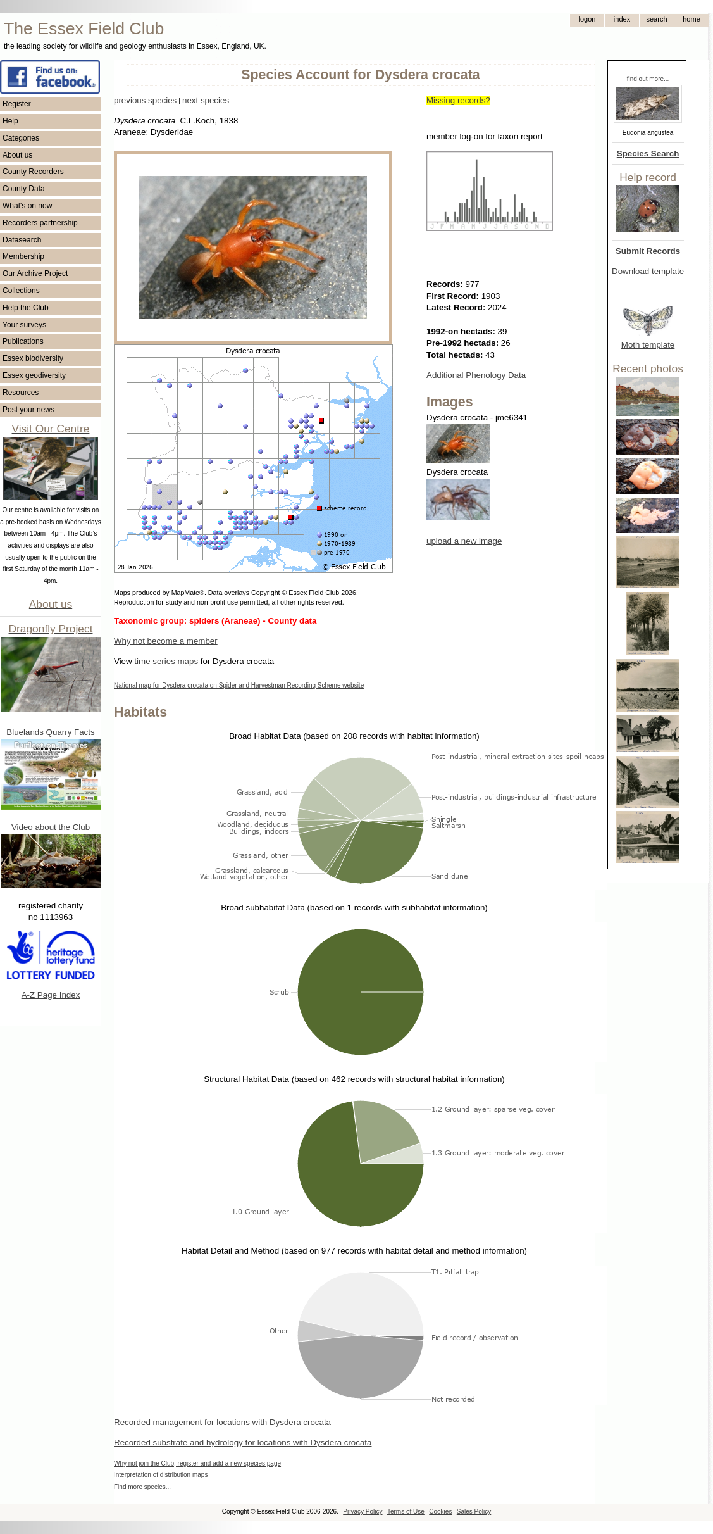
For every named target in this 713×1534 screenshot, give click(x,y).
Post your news (28, 409)
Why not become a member (166, 641)
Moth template (647, 344)
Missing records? (458, 100)
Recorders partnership (40, 222)
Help (10, 120)
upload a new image (464, 541)
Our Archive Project (35, 273)
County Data (24, 188)
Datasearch (22, 240)
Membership (23, 256)
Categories (21, 138)
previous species (145, 100)
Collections (21, 290)
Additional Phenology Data (476, 375)
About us (17, 155)
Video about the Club (50, 827)
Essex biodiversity (33, 358)
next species (205, 100)
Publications (23, 341)
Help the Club (26, 307)
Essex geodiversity (34, 375)
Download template (648, 271)
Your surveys (24, 324)
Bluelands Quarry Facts (50, 732)
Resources (21, 392)
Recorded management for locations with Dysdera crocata (222, 1422)
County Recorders (33, 171)
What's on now (27, 205)
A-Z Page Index (51, 995)
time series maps (166, 661)
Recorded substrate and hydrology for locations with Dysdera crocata (242, 1442)
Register (17, 103)
